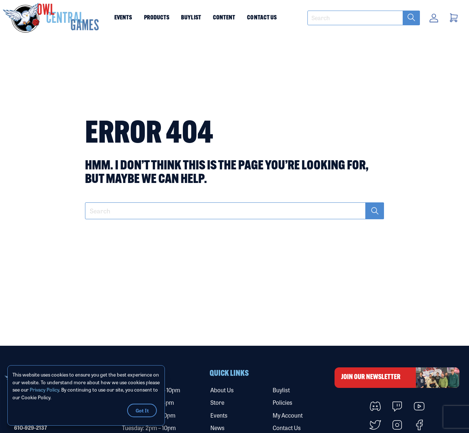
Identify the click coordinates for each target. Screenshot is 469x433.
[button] (51, 18)
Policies (282, 402)
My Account (288, 415)
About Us (222, 390)
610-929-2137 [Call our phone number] (30, 427)
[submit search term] (411, 18)
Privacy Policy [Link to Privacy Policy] (44, 389)
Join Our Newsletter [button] (400, 377)
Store (217, 402)
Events (123, 18)
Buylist (191, 18)
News (217, 427)
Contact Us (262, 18)
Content (224, 18)
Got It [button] (142, 410)
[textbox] (363, 18)
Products (157, 18)
